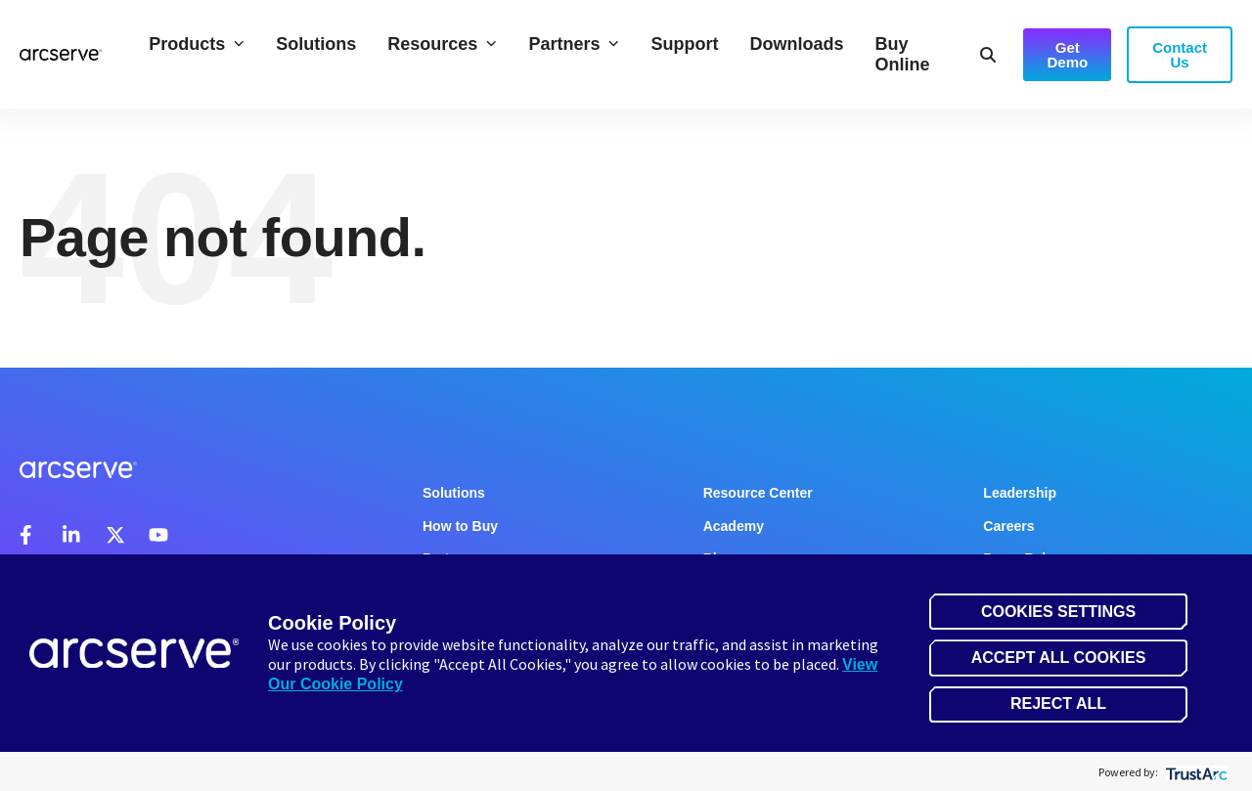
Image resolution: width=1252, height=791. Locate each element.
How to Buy (460, 526)
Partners (573, 44)
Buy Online (901, 54)
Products (197, 44)
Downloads (796, 44)
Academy (733, 526)
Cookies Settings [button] (1058, 611)
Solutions (316, 44)
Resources (442, 44)
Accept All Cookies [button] (1058, 657)
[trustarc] (1194, 772)
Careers (1008, 526)
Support (684, 44)
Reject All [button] (1058, 703)
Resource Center (758, 493)
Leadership (1019, 493)
